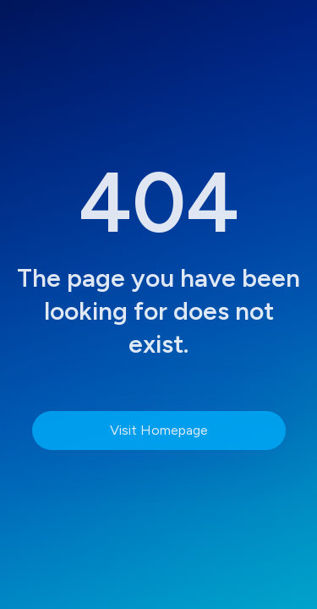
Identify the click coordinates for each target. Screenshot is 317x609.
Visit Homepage (159, 430)
